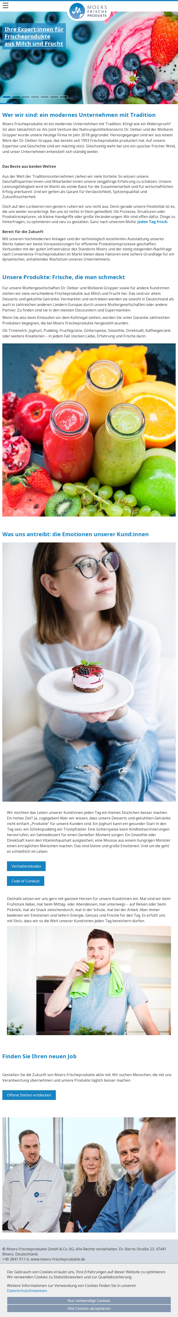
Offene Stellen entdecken (29, 1095)
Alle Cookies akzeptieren (89, 1308)
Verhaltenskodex (26, 866)
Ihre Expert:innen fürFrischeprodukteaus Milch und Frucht (34, 36)
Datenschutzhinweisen (27, 1290)
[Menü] (89, 5)
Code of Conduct (26, 881)
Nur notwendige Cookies (89, 1300)
